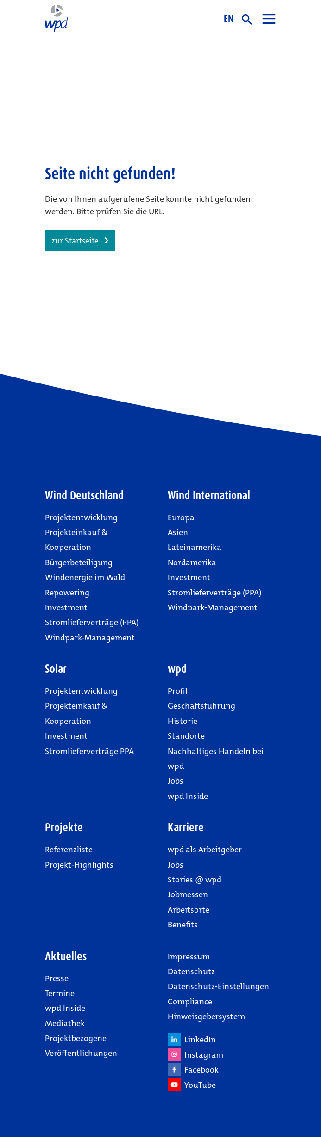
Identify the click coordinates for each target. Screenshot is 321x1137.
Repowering (67, 592)
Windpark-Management (90, 637)
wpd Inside (188, 796)
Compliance (190, 1001)
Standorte (186, 735)
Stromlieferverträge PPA (89, 751)
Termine (60, 993)
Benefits (183, 924)
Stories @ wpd (194, 879)
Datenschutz (191, 971)
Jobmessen (188, 894)
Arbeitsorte (188, 909)
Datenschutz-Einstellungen (218, 986)
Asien (178, 532)
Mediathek (65, 1023)
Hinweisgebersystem (206, 1016)
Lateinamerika (194, 547)
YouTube (192, 1084)
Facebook (193, 1069)
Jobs (175, 780)
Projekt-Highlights (79, 864)
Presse (57, 978)
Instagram (195, 1054)
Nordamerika (192, 562)
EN (228, 18)
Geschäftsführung (201, 705)
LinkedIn (192, 1039)
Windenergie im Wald (85, 577)
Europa (181, 517)
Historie (182, 721)
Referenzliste (69, 849)
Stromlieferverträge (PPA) (91, 622)
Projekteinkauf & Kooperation (76, 540)
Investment (66, 607)
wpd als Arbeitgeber (205, 849)
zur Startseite (75, 241)
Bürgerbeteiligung (79, 562)
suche (247, 19)
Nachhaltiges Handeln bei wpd (216, 759)
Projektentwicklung (81, 517)
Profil (178, 690)
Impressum (189, 956)
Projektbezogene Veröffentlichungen (81, 1046)
